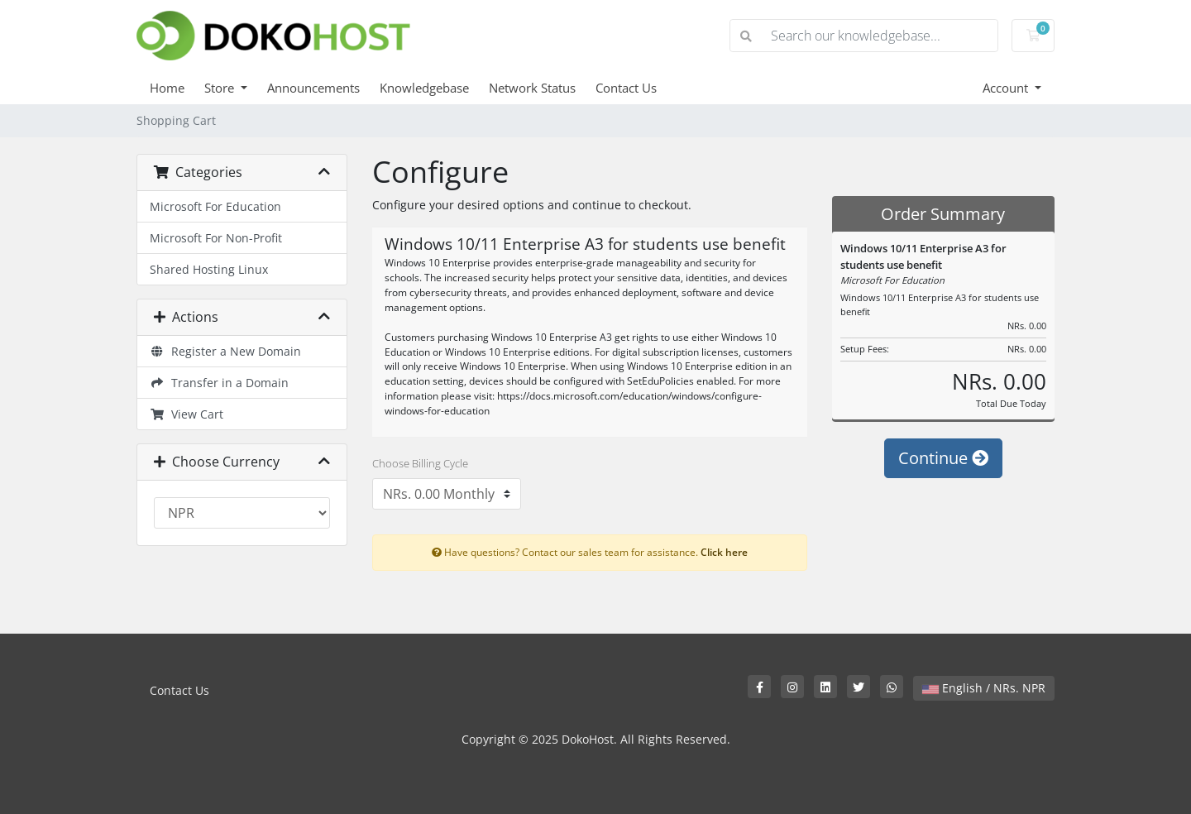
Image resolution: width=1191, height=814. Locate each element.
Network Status (532, 87)
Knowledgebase (424, 87)
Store (220, 87)
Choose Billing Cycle (420, 463)
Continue (943, 458)
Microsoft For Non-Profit (216, 238)
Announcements (313, 87)
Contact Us (626, 87)
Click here (724, 551)
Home (167, 87)
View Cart (186, 414)
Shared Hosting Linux (209, 269)
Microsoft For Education (215, 206)
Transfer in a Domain (219, 382)
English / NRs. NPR (983, 688)
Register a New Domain (225, 351)
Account (1007, 87)
